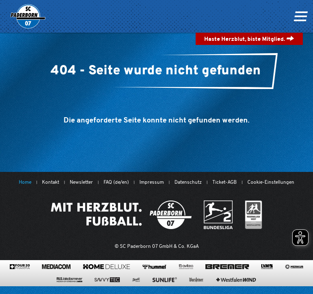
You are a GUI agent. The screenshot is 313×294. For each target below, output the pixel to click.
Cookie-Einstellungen (270, 182)
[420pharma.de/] (20, 266)
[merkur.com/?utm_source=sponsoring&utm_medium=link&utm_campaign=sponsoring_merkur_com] (294, 266)
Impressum (151, 182)
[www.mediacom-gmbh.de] (56, 266)
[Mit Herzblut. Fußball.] (121, 214)
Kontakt (50, 182)
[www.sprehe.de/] (136, 279)
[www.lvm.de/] (267, 266)
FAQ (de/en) (116, 182)
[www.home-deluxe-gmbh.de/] (106, 266)
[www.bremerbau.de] (227, 266)
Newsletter (81, 182)
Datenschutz (188, 182)
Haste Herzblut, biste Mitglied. (249, 38)
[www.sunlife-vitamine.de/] (164, 279)
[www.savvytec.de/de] (107, 279)
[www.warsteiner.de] (196, 279)
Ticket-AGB (224, 182)
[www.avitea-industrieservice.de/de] (186, 266)
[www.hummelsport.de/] (154, 266)
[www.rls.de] (69, 279)
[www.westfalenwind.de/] (235, 279)
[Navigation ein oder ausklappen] (300, 16)
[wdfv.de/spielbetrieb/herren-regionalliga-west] (254, 214)
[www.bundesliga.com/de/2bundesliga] (218, 214)
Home (25, 182)
